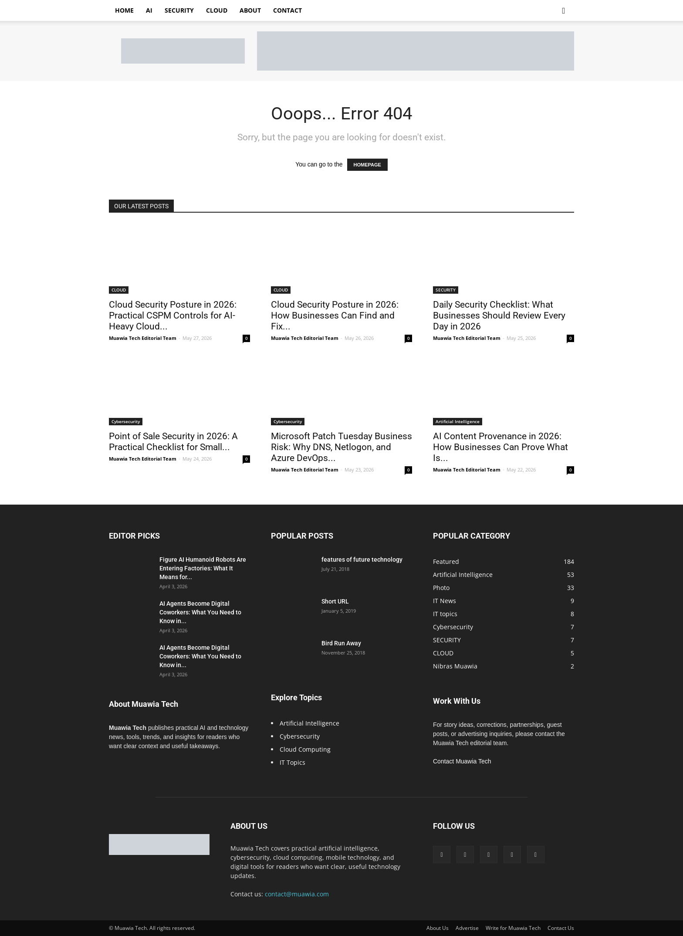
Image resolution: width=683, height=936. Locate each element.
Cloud (216, 10)
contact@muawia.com (297, 894)
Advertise (467, 928)
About (250, 10)
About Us (437, 928)
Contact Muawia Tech (462, 761)
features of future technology (361, 559)
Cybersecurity (126, 421)
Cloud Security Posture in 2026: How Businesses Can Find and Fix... (335, 315)
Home (124, 10)
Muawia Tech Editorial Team (142, 338)
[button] (563, 11)
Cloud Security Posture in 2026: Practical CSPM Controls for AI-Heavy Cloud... (173, 315)
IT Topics (292, 762)
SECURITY (446, 290)
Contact (287, 10)
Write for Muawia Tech (513, 928)
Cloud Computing (305, 749)
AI (149, 10)
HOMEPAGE (367, 164)
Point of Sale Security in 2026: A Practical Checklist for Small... (173, 441)
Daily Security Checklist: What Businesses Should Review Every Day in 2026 (499, 315)
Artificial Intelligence (458, 421)
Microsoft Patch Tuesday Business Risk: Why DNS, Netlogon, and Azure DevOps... (341, 447)
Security (179, 10)
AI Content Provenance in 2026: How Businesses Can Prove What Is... (500, 447)
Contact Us (561, 928)
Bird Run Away (341, 643)
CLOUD (119, 290)
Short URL (335, 601)
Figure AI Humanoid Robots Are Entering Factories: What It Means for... (202, 568)
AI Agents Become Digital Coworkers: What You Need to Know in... (200, 612)
